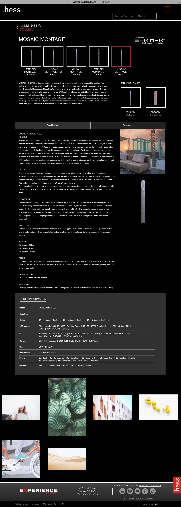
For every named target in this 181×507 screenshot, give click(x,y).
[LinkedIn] (122, 491)
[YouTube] (137, 491)
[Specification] (52, 125)
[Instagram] (130, 491)
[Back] (17, 27)
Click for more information (152, 43)
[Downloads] (128, 125)
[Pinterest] (145, 491)
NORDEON (92, 2)
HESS (125, 499)
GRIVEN (82, 2)
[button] (167, 8)
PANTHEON (104, 2)
